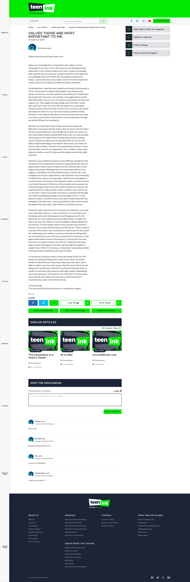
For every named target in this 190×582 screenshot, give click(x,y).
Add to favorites (75, 311)
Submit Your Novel (71, 551)
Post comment (112, 411)
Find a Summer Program (141, 53)
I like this (79, 303)
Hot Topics (42, 28)
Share (31, 298)
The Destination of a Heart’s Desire (41, 356)
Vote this (110, 303)
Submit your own (106, 311)
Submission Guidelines (73, 554)
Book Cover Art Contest (109, 522)
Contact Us (32, 522)
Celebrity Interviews (35, 532)
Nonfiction (5, 217)
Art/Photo (5, 341)
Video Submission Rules (73, 557)
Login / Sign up (162, 21)
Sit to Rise (66, 354)
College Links (142, 522)
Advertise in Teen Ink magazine (76, 519)
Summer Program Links (146, 519)
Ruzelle (38, 438)
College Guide (5, 545)
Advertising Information (73, 522)
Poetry (5, 93)
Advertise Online (71, 532)
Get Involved (69, 563)
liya (36, 456)
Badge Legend (143, 535)
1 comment (98, 364)
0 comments (34, 367)
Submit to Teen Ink (139, 37)
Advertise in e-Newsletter (74, 535)
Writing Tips (69, 560)
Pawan (38, 421)
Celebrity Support (34, 529)
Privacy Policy (33, 538)
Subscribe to (145, 29)
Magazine (5, 30)
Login (118, 391)
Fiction (5, 155)
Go (103, 21)
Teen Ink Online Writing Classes (149, 526)
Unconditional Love (104, 354)
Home (30, 28)
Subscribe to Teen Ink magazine (76, 566)
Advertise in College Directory (75, 526)
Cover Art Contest (107, 519)
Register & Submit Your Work (75, 548)
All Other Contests (108, 526)
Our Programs (33, 526)
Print (31, 294)
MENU (34, 21)
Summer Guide (5, 471)
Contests (5, 404)
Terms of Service (34, 541)
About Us (31, 519)
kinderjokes (40, 473)
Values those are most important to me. (87, 28)
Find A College (137, 45)
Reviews (5, 279)
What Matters (58, 28)
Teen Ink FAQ (33, 535)
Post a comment (43, 311)
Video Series (142, 532)
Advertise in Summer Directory (76, 529)
